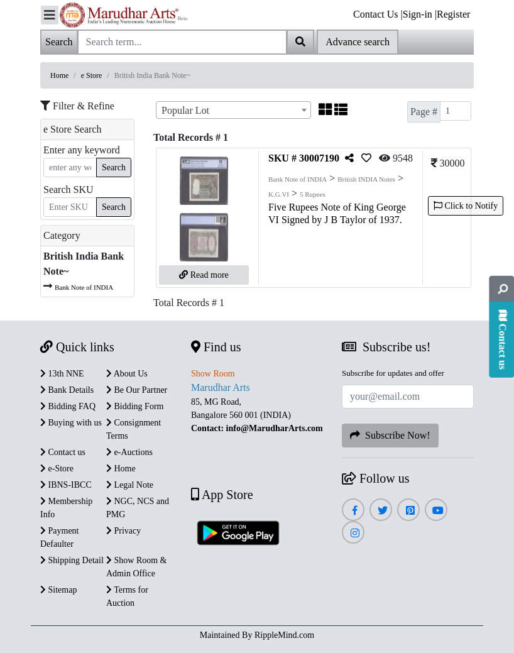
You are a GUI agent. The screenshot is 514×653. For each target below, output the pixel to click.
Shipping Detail (72, 560)
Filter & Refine (77, 106)
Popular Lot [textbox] (185, 110)
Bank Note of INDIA (84, 287)
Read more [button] (204, 275)
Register (453, 14)
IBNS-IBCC (66, 485)
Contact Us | (378, 14)
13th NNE (62, 373)
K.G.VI (278, 194)
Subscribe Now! (390, 435)
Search (114, 167)
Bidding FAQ (68, 406)
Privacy (123, 530)
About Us (127, 373)
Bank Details (67, 390)
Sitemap (58, 590)
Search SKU (68, 189)
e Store (91, 75)
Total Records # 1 (188, 302)
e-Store (57, 468)
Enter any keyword (81, 150)
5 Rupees (312, 194)
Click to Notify (466, 206)
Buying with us (71, 422)
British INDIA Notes (366, 179)
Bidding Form (134, 406)
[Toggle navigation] (49, 15)
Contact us (62, 452)
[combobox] (233, 110)
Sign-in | (420, 14)
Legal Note (129, 485)
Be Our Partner (136, 390)
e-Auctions (129, 452)
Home (59, 75)
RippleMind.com (284, 635)
